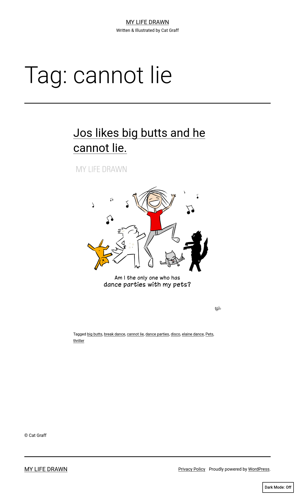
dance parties (157, 334)
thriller (78, 340)
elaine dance (193, 334)
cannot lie (135, 334)
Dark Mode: (278, 487)
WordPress (258, 469)
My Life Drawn (147, 22)
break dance (114, 334)
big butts (94, 334)
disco (175, 334)
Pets (209, 334)
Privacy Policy (191, 469)
